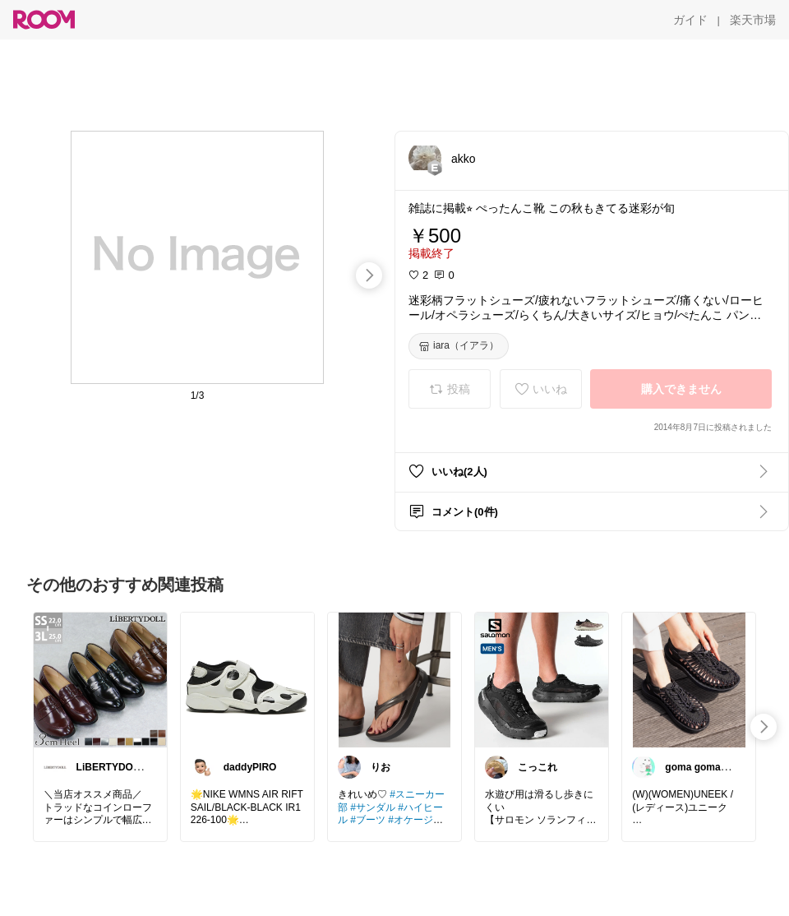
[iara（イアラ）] (458, 346)
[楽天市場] (753, 19)
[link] (100, 679)
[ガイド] (690, 19)
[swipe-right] (369, 275)
